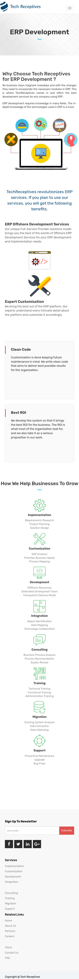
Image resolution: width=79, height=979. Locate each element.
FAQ (7, 957)
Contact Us (11, 952)
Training (9, 898)
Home (8, 920)
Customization (13, 871)
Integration (11, 881)
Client (8, 947)
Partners (10, 931)
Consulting (11, 893)
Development (13, 876)
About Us (10, 925)
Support (10, 908)
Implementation (14, 866)
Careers (9, 936)
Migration (10, 903)
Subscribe (66, 830)
